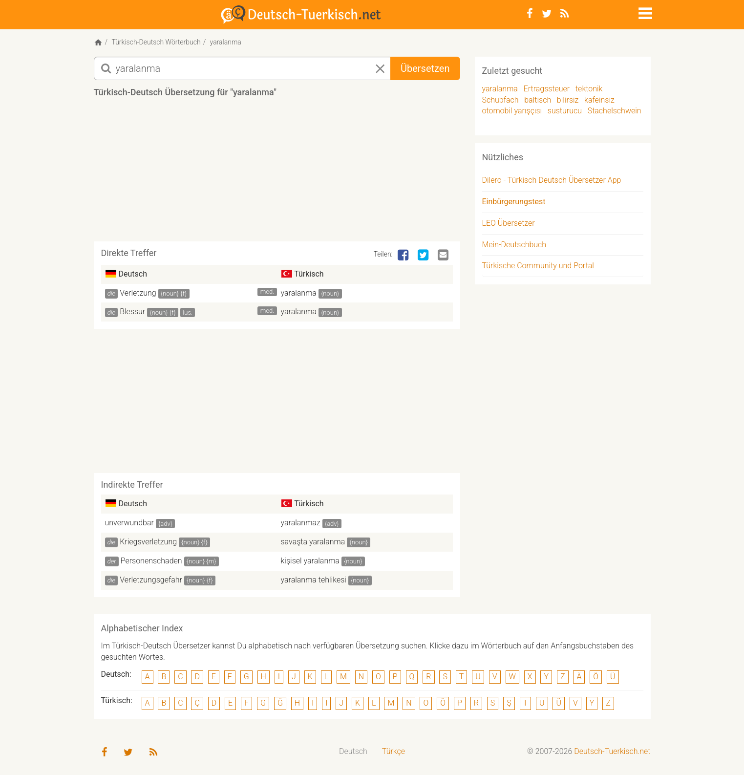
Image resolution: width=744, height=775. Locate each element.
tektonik (588, 88)
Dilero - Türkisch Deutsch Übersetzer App (551, 180)
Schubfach (500, 100)
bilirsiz (568, 100)
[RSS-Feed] (564, 13)
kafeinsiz (599, 100)
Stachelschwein (614, 110)
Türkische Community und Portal (538, 265)
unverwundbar (129, 522)
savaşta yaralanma (313, 541)
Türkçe (393, 751)
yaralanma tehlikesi (313, 579)
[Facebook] (529, 13)
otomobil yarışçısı (512, 110)
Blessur (132, 311)
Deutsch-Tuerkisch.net (612, 751)
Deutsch (353, 751)
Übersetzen (425, 68)
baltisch (537, 100)
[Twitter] (546, 13)
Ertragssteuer (547, 88)
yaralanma (299, 293)
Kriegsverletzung (148, 541)
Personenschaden (151, 560)
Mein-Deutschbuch (514, 244)
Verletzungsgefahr (151, 579)
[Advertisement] (277, 173)
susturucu (565, 110)
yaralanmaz (300, 522)
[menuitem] (353, 751)
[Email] (444, 255)
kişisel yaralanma (310, 560)
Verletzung (138, 293)
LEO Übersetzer (508, 223)
